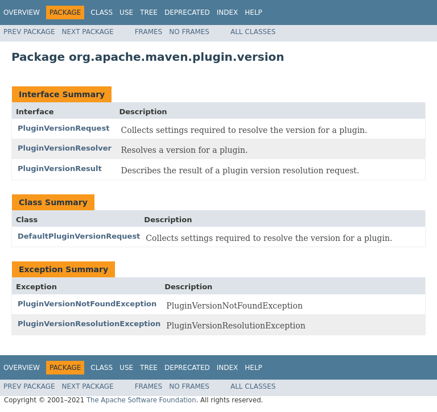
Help (253, 12)
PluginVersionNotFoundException (87, 303)
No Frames (189, 32)
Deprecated (187, 12)
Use (126, 12)
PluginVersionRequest (63, 128)
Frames (149, 32)
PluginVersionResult (60, 168)
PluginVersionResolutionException (89, 323)
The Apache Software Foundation (141, 400)
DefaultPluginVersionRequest (79, 236)
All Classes (252, 32)
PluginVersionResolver (65, 148)
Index (227, 12)
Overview (21, 12)
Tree (149, 12)
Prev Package (29, 32)
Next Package (88, 32)
